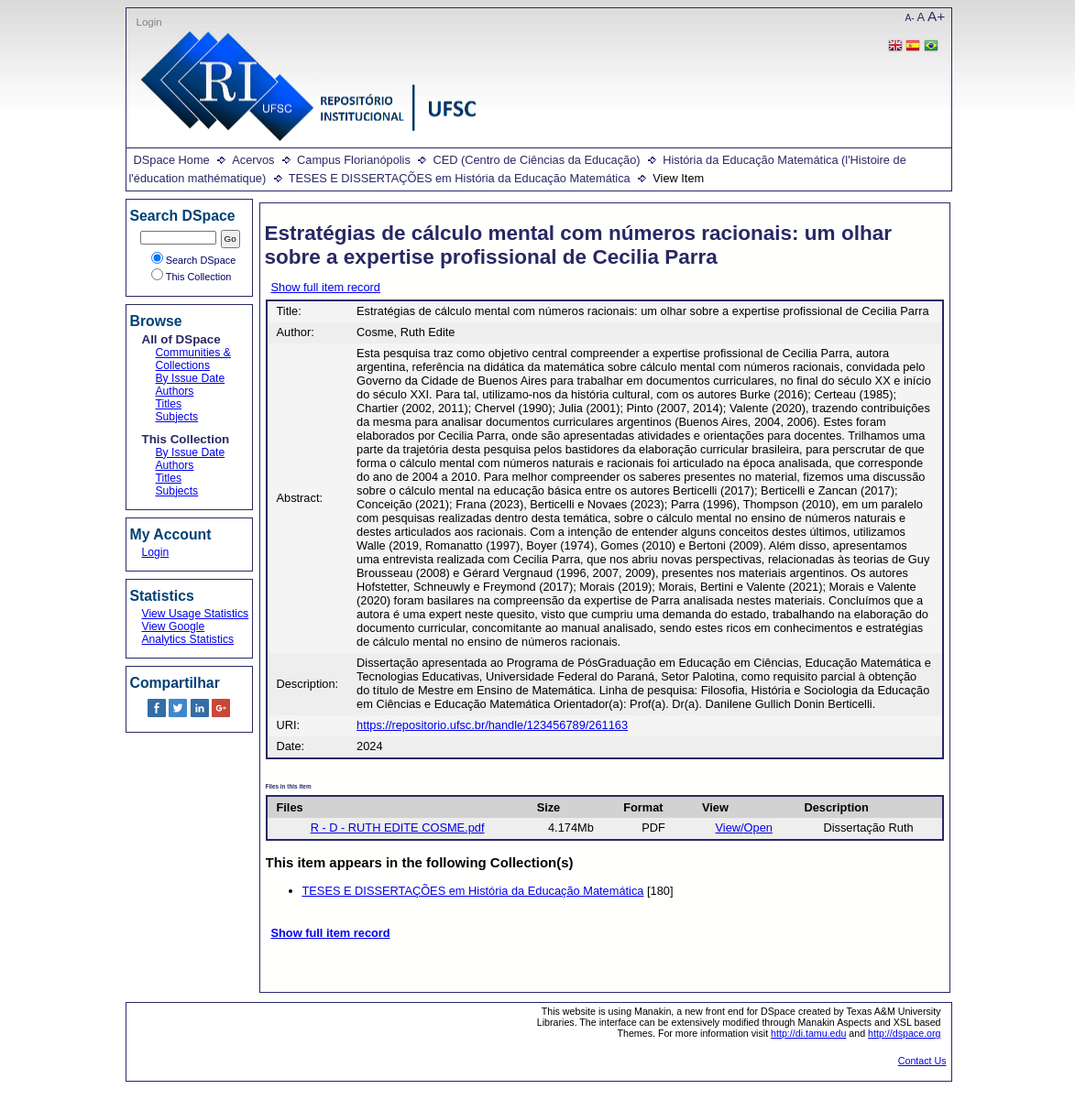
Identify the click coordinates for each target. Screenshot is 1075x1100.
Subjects (177, 416)
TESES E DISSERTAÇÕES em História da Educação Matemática (460, 178)
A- (910, 18)
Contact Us (922, 1060)
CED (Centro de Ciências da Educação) (536, 160)
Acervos (253, 160)
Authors (175, 391)
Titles (169, 404)
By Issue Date (190, 378)
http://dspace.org (904, 1033)
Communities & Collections (193, 359)
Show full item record (325, 287)
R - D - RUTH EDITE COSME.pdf (398, 827)
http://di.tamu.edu (808, 1033)
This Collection (191, 276)
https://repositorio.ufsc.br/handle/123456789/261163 (492, 725)
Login (149, 21)
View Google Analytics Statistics (188, 633)
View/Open (744, 827)
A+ (936, 16)
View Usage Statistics (195, 613)
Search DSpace (193, 260)
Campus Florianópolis (354, 160)
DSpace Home (172, 160)
